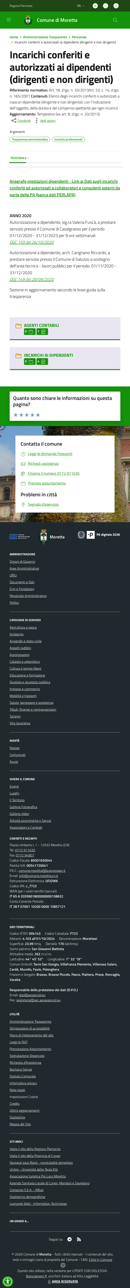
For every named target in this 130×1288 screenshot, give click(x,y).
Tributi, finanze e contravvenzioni (33, 709)
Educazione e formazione (27, 675)
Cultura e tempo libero (25, 668)
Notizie (15, 747)
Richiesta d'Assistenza (25, 1062)
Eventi (14, 786)
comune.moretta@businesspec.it (42, 870)
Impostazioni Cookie (24, 1096)
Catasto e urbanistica (25, 661)
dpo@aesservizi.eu (32, 995)
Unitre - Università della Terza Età (34, 1169)
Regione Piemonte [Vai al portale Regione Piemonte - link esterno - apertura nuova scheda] (21, 5)
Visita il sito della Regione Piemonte (35, 1148)
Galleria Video (19, 813)
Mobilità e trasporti (23, 695)
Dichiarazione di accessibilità (30, 1028)
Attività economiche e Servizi (30, 820)
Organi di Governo (22, 561)
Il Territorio (17, 800)
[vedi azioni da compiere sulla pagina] (44, 120)
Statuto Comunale (23, 1076)
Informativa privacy (23, 1083)
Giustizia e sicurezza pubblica (30, 682)
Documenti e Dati (22, 582)
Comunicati (18, 754)
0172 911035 (25, 850)
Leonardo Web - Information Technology (38, 1203)
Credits (15, 1103)
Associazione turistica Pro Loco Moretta (38, 1176)
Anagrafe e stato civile (26, 641)
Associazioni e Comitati (26, 827)
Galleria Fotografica (23, 806)
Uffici (13, 575)
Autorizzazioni (19, 654)
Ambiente (17, 634)
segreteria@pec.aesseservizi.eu (38, 1000)
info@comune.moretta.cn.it (38, 875)
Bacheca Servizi (21, 1069)
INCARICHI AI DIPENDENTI (48, 355)
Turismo (15, 716)
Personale (79, 37)
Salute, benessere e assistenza (31, 702)
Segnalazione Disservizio (27, 1055)
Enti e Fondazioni (22, 588)
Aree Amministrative (24, 568)
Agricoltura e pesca (23, 627)
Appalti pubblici (20, 647)
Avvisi (14, 761)
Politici (14, 602)
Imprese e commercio (25, 688)
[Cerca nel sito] (115, 20)
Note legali (17, 1089)
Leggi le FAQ (18, 1042)
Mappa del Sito (20, 1124)
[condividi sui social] (21, 120)
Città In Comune (100, 1259)
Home (14, 37)
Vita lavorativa (20, 723)
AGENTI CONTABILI (41, 325)
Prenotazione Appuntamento (30, 1048)
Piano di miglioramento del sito (31, 1035)
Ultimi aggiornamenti (24, 1110)
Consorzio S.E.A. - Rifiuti (27, 1189)
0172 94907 (25, 855)
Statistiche (17, 1117)
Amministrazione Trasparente (45, 37)
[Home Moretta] (48, 20)
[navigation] (8, 19)
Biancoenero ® (36, 1276)
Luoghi (14, 793)
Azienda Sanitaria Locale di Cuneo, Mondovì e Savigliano (49, 1183)
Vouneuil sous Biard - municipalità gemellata (41, 1162)
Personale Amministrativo (28, 595)
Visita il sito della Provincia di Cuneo (35, 1155)
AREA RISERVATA (62, 1281)
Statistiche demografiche (27, 1196)
